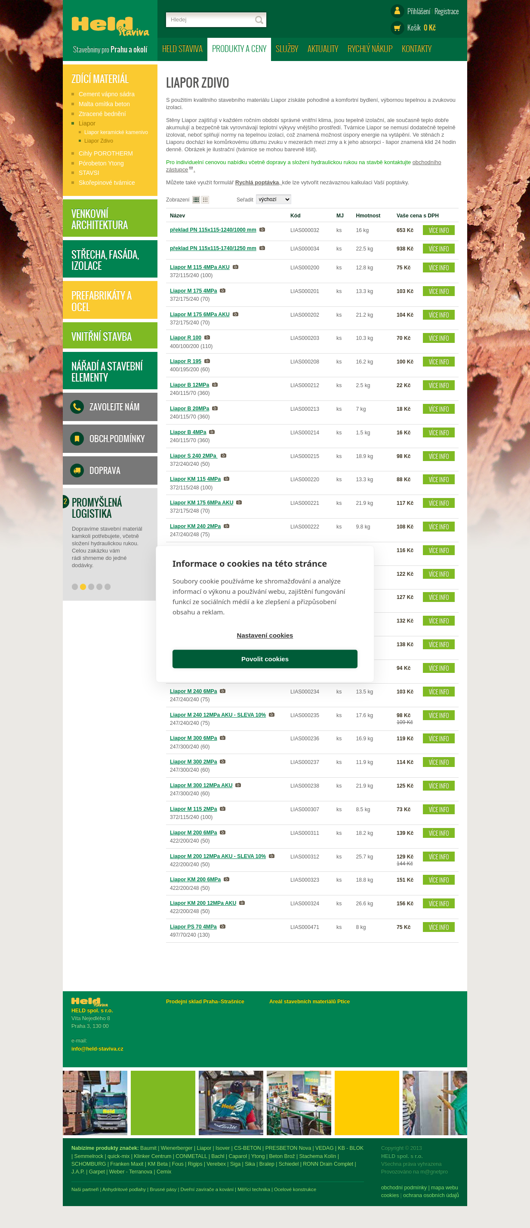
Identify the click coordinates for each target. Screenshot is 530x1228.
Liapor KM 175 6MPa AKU (201, 503)
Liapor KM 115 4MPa (195, 479)
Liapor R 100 (185, 338)
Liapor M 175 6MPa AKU (200, 315)
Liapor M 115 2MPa (193, 809)
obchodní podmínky (94, 1188)
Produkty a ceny (239, 48)
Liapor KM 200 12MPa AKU (203, 903)
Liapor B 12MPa (189, 385)
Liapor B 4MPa (188, 432)
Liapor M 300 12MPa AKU (201, 785)
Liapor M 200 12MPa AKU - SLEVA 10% (218, 856)
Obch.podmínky (117, 438)
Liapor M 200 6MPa (193, 833)
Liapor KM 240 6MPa (195, 550)
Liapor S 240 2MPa (194, 456)
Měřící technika (348, 1189)
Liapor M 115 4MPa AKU (200, 267)
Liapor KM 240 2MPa (195, 526)
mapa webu (134, 1188)
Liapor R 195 (185, 361)
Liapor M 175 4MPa (193, 291)
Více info (439, 230)
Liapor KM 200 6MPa (195, 880)
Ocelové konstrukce (390, 1189)
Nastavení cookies (217, 647)
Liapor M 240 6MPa (193, 691)
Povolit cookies (312, 647)
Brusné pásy (257, 1189)
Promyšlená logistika (97, 507)
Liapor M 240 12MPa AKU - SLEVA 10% (218, 715)
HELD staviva (182, 48)
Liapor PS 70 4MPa (193, 927)
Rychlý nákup (370, 48)
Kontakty (416, 48)
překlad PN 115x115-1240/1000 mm (213, 230)
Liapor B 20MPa (189, 409)
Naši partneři (179, 1189)
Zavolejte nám (114, 406)
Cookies (80, 1195)
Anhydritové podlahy (218, 1189)
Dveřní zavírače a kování (301, 1189)
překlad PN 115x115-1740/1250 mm (213, 248)
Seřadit (245, 200)
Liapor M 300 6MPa (193, 738)
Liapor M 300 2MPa (193, 762)
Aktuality (323, 48)
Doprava (104, 470)
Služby (287, 48)
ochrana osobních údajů (121, 1195)
